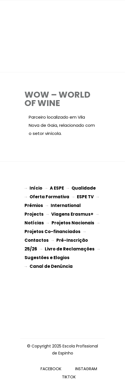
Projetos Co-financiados (52, 229)
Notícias (34, 221)
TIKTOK (69, 371)
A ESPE (57, 188)
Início (36, 188)
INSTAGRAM (86, 363)
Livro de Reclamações (70, 245)
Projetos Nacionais (73, 221)
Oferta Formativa (49, 196)
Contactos (36, 237)
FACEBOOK (51, 363)
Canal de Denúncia (51, 261)
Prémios (33, 204)
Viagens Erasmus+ (72, 212)
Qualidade (84, 188)
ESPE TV (85, 196)
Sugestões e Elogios (47, 253)
